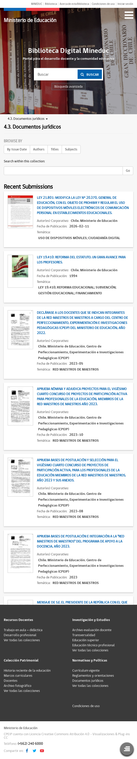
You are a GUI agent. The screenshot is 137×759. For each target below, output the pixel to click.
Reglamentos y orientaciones (93, 675)
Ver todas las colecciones (22, 640)
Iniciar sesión (125, 4)
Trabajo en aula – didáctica (23, 630)
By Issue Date (17, 149)
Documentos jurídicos (87, 680)
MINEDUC (36, 4)
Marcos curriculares (18, 675)
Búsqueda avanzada (68, 86)
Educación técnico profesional (93, 645)
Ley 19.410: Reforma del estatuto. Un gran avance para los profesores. (81, 260)
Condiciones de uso (103, 4)
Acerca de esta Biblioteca (74, 4)
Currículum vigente (86, 670)
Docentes (10, 680)
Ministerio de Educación (30, 20)
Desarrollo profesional (20, 635)
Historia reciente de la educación (27, 670)
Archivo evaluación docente (91, 630)
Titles (55, 149)
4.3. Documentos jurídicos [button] (28, 118)
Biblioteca (51, 4)
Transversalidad (83, 635)
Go (128, 170)
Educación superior (85, 640)
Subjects (71, 149)
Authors (38, 149)
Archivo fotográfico (17, 685)
